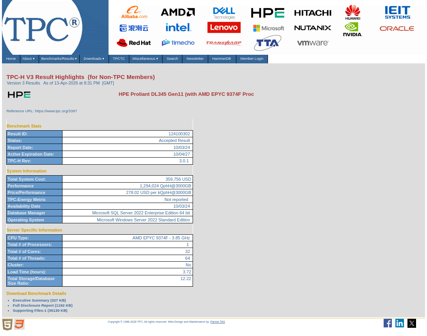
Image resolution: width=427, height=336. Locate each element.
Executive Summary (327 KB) (39, 304)
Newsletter (276, 61)
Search (244, 61)
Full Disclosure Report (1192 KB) (43, 309)
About (41, 61)
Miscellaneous (206, 61)
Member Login (357, 61)
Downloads (132, 61)
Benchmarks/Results (83, 61)
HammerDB (314, 61)
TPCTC (168, 61)
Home (15, 61)
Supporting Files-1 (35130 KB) (40, 314)
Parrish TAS (217, 325)
